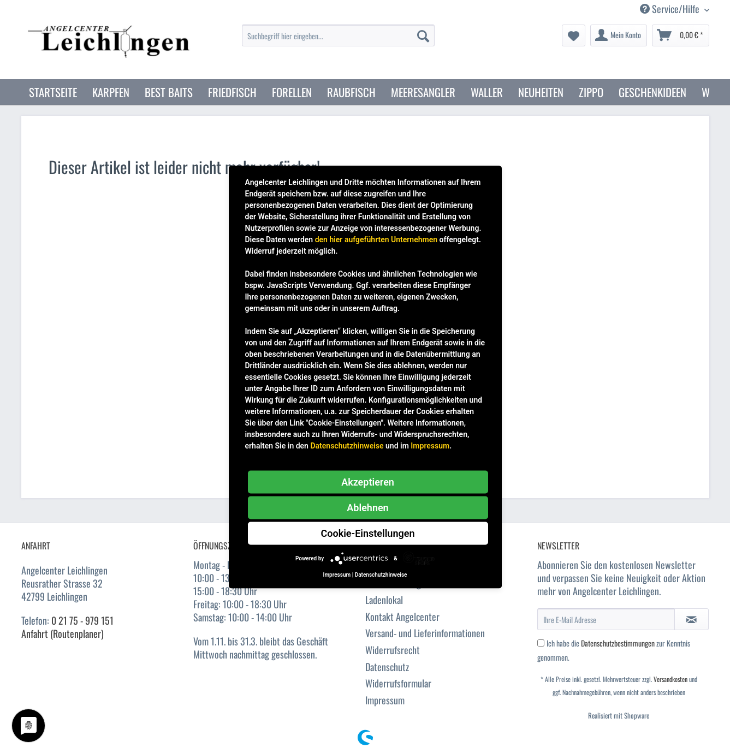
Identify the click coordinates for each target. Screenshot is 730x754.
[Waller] (487, 92)
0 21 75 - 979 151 (82, 620)
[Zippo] (591, 92)
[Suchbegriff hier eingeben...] (338, 35)
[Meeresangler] (423, 92)
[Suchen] (423, 35)
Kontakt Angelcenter (402, 616)
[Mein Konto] (618, 35)
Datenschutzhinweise (346, 445)
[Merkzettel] (573, 35)
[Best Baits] (168, 92)
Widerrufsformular (398, 683)
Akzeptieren (367, 482)
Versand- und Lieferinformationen (425, 633)
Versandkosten (670, 679)
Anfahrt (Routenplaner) (62, 633)
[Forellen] (291, 92)
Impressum (385, 700)
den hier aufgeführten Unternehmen (376, 239)
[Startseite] (53, 92)
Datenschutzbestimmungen (618, 643)
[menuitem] (338, 41)
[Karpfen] (111, 92)
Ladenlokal (384, 600)
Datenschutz (387, 667)
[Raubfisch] (351, 92)
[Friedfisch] (232, 92)
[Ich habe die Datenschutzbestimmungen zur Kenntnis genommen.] (540, 643)
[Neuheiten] (541, 92)
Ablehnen (367, 507)
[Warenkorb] (680, 35)
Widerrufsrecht (392, 650)
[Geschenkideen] (652, 92)
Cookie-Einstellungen (368, 533)
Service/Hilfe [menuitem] (671, 9)
